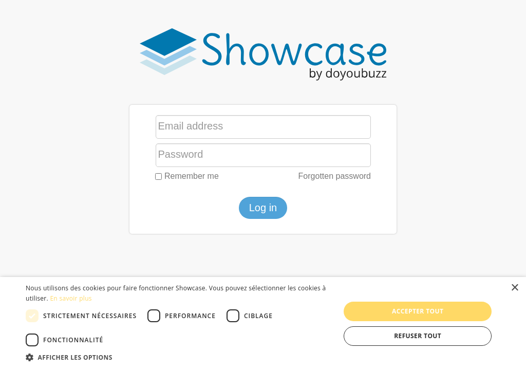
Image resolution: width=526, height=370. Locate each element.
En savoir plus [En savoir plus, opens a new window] (70, 298)
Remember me (187, 176)
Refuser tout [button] (417, 335)
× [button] (514, 288)
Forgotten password (334, 176)
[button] (178, 357)
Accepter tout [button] (417, 311)
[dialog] (263, 323)
